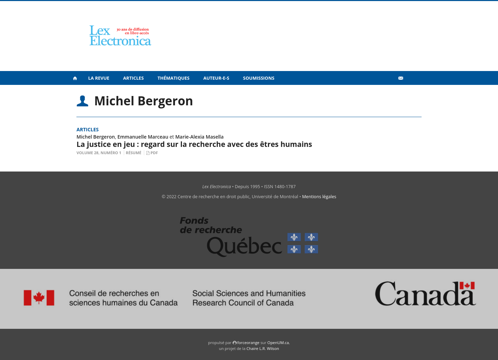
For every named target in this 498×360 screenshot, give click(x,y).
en (411, 93)
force (248, 342)
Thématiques (174, 78)
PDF (154, 152)
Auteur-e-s (216, 78)
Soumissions (259, 78)
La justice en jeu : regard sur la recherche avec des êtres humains (194, 144)
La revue (98, 78)
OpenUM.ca (278, 342)
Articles (133, 78)
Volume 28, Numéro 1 (98, 152)
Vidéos (386, 93)
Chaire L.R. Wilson (263, 348)
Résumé (133, 152)
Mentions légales (319, 197)
